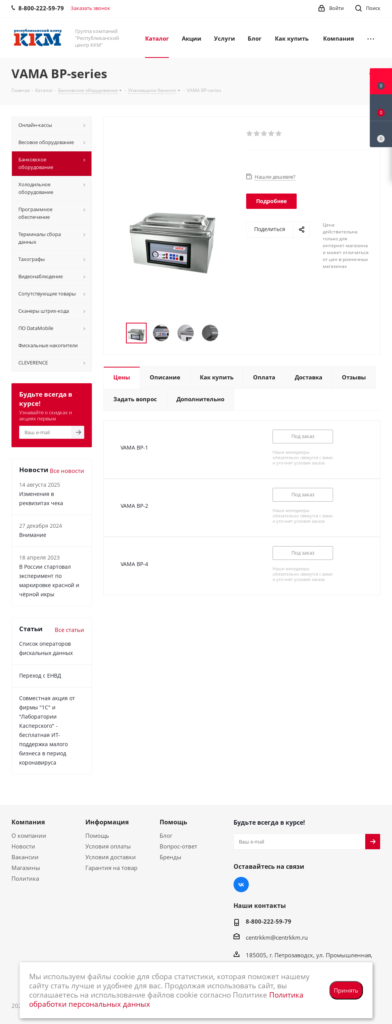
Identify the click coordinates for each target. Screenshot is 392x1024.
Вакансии (25, 857)
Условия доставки (110, 857)
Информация (107, 822)
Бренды (170, 857)
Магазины (25, 867)
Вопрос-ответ (178, 846)
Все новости (67, 470)
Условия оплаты (108, 846)
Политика (25, 878)
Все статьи (69, 629)
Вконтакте (241, 884)
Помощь (97, 835)
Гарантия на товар (111, 867)
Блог (166, 835)
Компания (28, 822)
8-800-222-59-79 (268, 921)
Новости (23, 846)
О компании (28, 835)
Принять (346, 990)
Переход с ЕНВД (40, 675)
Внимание (32, 534)
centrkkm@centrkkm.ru (277, 937)
